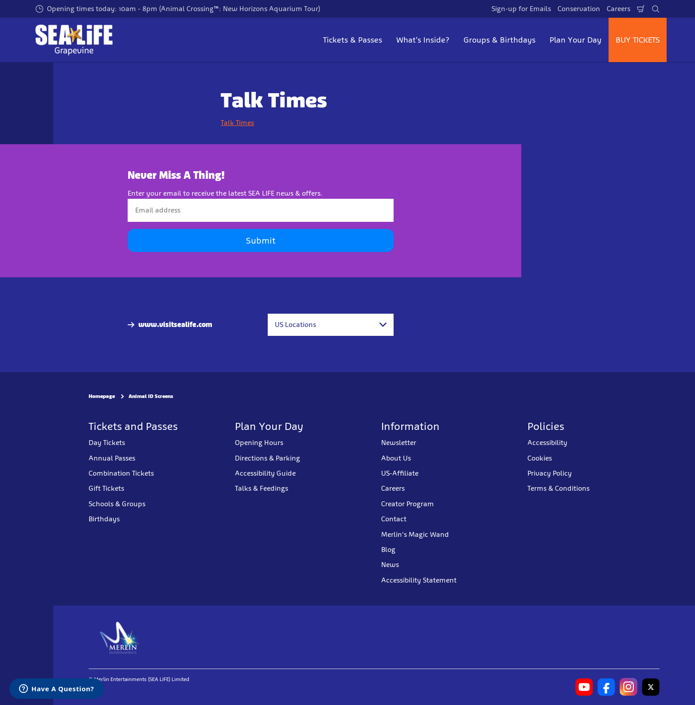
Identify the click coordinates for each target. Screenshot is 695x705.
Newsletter (398, 442)
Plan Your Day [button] (575, 40)
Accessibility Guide (265, 473)
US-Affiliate (399, 473)
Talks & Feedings (261, 488)
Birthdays (104, 519)
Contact (393, 519)
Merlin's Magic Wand (415, 534)
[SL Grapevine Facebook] (606, 687)
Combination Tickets (121, 473)
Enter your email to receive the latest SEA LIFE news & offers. (225, 193)
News (390, 564)
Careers (618, 8)
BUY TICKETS (638, 40)
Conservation (579, 8)
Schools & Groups (117, 504)
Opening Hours (259, 442)
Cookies (539, 458)
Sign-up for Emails (521, 8)
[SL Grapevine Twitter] (651, 687)
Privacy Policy (549, 473)
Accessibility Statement (419, 580)
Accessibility (547, 442)
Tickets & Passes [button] (352, 40)
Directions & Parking (267, 458)
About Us (396, 458)
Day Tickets (107, 442)
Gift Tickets (106, 488)
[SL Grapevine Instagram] (628, 687)
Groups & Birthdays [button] (499, 40)
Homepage (102, 396)
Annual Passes (112, 458)
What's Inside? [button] (422, 40)
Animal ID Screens (151, 396)
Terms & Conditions (558, 488)
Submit (260, 240)
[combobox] (331, 325)
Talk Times (237, 122)
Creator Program (407, 504)
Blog (388, 549)
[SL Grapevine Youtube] (584, 687)
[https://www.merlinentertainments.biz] (120, 637)
